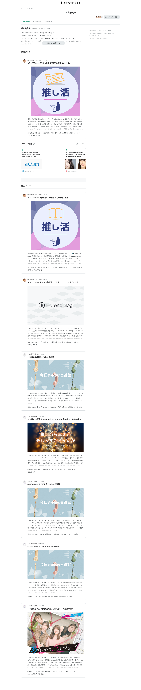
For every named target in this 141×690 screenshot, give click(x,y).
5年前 (42, 354)
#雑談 (29, 407)
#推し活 (40, 135)
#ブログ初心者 (32, 135)
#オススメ (63, 469)
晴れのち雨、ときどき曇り (35, 60)
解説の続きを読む (53, 43)
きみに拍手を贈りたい (34, 354)
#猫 (36, 534)
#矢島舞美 (56, 534)
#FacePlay (62, 596)
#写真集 (30, 469)
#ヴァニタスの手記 (55, 407)
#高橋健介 (54, 133)
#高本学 (64, 407)
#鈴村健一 (38, 133)
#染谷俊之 (79, 407)
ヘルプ (105, 34)
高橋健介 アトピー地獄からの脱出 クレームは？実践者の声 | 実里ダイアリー (31, 154)
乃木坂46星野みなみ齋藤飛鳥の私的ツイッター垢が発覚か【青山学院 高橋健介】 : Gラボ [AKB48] (75, 155)
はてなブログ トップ (27, 8)
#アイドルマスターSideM (42, 596)
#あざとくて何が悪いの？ (36, 671)
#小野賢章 (46, 133)
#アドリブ (38, 267)
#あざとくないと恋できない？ (55, 671)
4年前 (45, 60)
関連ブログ (48, 22)
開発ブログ (111, 34)
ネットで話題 (37, 22)
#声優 (29, 270)
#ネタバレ (77, 133)
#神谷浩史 (31, 133)
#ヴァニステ (43, 407)
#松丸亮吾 (31, 534)
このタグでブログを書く (112, 17)
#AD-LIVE (46, 267)
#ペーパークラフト (67, 534)
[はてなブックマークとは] (34, 144)
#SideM (30, 596)
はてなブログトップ (94, 35)
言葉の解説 (26, 22)
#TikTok (69, 596)
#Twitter (41, 534)
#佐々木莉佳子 (32, 674)
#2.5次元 (35, 407)
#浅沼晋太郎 (32, 472)
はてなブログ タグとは (95, 34)
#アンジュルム (54, 469)
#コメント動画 (71, 267)
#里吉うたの (72, 469)
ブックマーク (26, 150)
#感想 (71, 133)
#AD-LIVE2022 (63, 133)
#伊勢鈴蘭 (45, 469)
